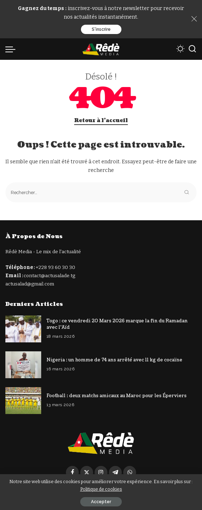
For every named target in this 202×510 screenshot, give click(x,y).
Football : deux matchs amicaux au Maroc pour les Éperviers (117, 396)
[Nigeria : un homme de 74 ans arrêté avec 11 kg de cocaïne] (23, 364)
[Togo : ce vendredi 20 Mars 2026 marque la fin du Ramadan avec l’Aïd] (23, 329)
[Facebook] (72, 472)
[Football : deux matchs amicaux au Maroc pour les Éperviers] (23, 400)
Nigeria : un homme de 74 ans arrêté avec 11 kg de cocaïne (114, 360)
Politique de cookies (101, 489)
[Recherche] (192, 49)
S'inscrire (101, 29)
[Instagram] (101, 472)
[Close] (194, 19)
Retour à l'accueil (101, 120)
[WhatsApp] (129, 472)
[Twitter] (86, 472)
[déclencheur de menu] (12, 49)
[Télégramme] (115, 472)
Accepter (101, 501)
